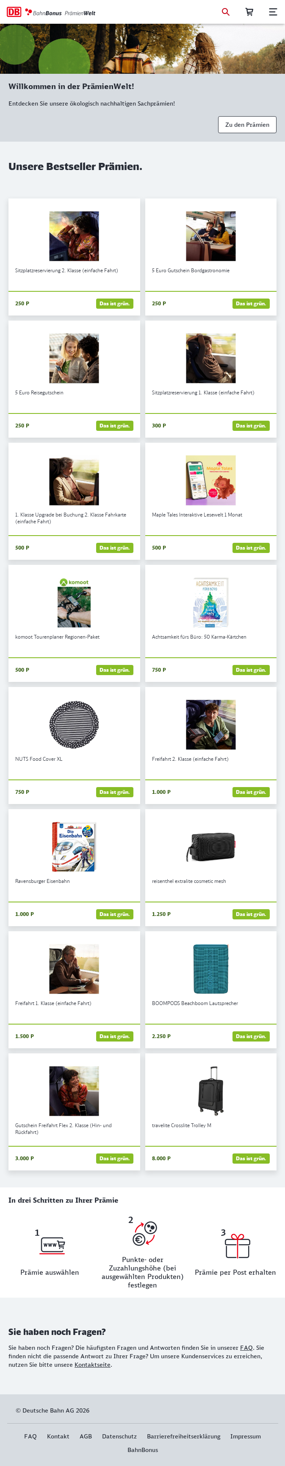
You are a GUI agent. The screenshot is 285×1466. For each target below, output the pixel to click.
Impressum (245, 1436)
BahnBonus (142, 1450)
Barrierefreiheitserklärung (183, 1436)
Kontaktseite (93, 1364)
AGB (86, 1436)
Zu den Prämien (247, 124)
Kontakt (58, 1436)
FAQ (246, 1348)
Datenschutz (119, 1436)
